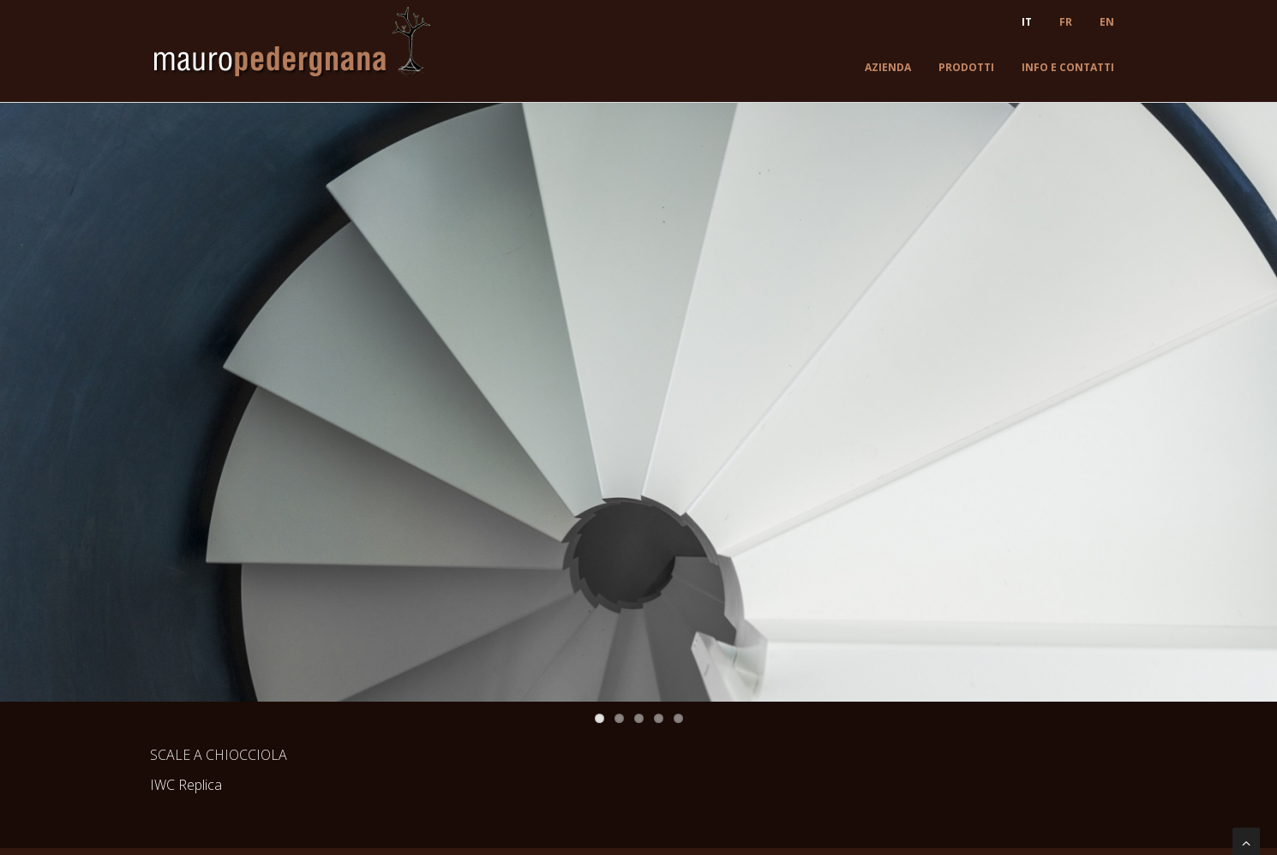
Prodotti (966, 67)
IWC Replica (186, 784)
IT (1027, 22)
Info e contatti (1068, 67)
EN (1107, 22)
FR (1065, 22)
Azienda (888, 67)
